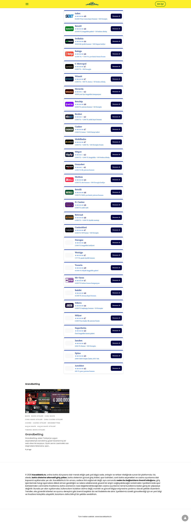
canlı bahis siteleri (34, 419)
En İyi (160, 4)
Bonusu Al (116, 16)
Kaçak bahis (30, 426)
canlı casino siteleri (53, 419)
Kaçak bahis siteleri (46, 426)
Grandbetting (54, 423)
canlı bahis (50, 416)
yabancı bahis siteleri (35, 430)
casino (28, 423)
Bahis (27, 416)
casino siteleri (39, 423)
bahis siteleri (37, 416)
